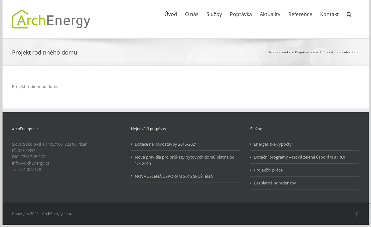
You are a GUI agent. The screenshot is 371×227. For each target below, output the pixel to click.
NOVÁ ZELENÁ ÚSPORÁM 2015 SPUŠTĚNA (174, 176)
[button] (357, 13)
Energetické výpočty (273, 144)
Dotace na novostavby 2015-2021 (166, 144)
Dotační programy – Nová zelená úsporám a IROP (300, 157)
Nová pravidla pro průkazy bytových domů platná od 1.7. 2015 (185, 160)
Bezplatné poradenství (275, 183)
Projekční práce (268, 170)
